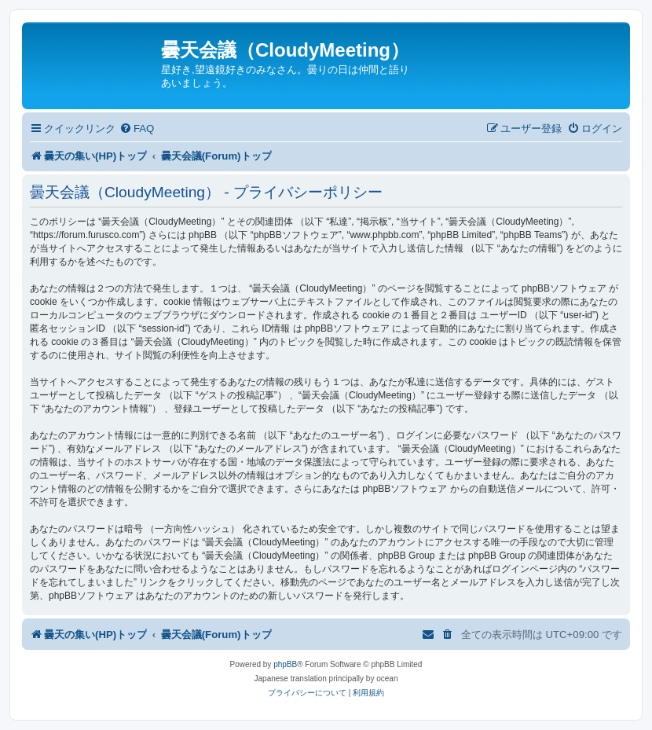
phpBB (285, 664)
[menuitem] (136, 128)
